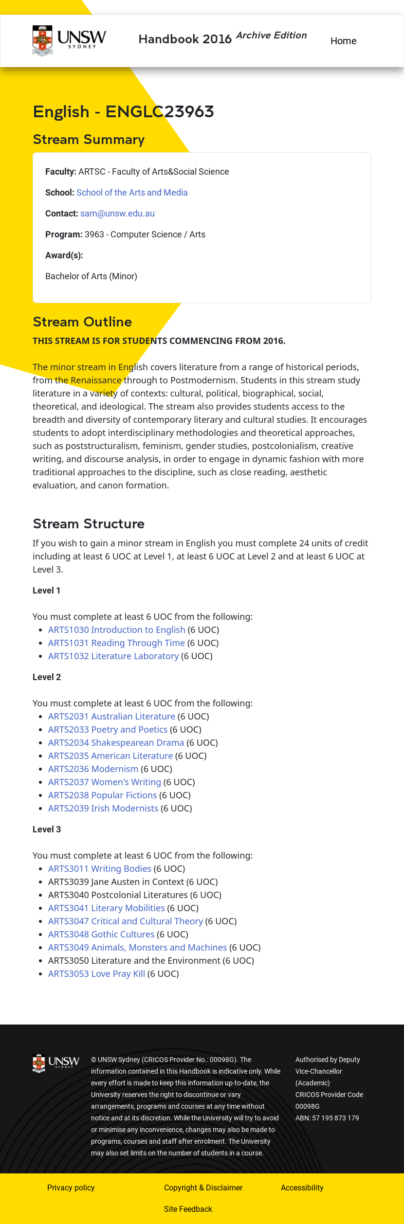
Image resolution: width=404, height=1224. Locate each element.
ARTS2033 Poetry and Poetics (107, 729)
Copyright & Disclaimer (203, 1187)
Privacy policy (71, 1187)
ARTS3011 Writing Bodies (99, 868)
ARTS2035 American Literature (110, 755)
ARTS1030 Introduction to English (116, 629)
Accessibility (302, 1187)
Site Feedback (188, 1209)
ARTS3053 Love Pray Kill (96, 973)
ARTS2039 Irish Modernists (103, 808)
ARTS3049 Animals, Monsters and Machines (137, 947)
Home (344, 41)
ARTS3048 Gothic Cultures (101, 934)
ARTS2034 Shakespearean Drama (116, 742)
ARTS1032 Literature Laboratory (113, 656)
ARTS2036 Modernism (93, 768)
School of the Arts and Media (132, 192)
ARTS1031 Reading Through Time (116, 642)
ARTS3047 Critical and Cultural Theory (125, 921)
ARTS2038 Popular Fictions (102, 795)
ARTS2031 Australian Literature (111, 716)
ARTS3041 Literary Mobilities (106, 908)
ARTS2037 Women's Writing (104, 782)
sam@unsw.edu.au (117, 213)
